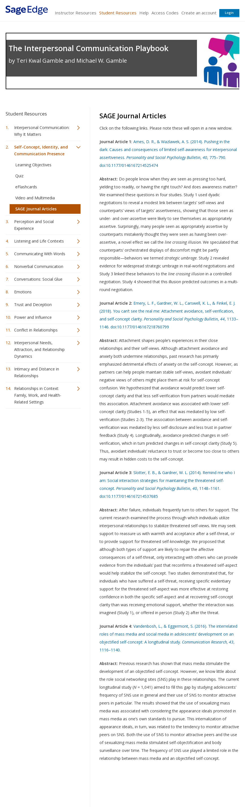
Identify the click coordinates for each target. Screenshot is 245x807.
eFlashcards (26, 186)
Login (229, 12)
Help (144, 13)
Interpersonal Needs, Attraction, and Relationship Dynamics (39, 349)
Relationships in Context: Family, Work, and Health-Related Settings (37, 395)
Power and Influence (33, 317)
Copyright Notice (170, 786)
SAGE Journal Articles (36, 208)
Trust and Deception (33, 304)
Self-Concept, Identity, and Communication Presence (41, 150)
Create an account (198, 13)
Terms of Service (135, 786)
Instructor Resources (75, 13)
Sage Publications (37, 786)
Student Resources (117, 13)
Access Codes (165, 13)
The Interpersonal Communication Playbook (88, 48)
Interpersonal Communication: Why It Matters (42, 131)
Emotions (23, 292)
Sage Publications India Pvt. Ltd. (87, 786)
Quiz (19, 175)
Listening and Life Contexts (39, 241)
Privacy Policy (202, 786)
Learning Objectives (33, 164)
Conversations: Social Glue (38, 279)
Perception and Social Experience (34, 225)
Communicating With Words (39, 253)
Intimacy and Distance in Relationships (36, 372)
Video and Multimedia (35, 197)
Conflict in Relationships (36, 330)
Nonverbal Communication (38, 266)
